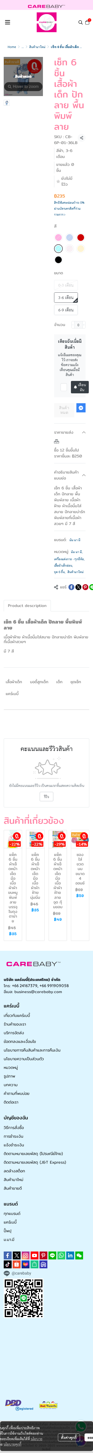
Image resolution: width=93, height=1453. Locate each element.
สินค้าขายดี (13, 1188)
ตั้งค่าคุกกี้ (69, 1437)
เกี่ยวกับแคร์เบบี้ (17, 1015)
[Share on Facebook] (71, 587)
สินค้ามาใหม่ (37, 46)
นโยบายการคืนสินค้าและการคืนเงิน (32, 1050)
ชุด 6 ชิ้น (59, 572)
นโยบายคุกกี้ (12, 1444)
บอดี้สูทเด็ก (39, 682)
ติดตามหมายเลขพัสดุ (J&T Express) (35, 1162)
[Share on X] (78, 587)
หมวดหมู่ (11, 1067)
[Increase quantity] (84, 324)
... (23, 46)
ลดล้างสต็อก (14, 1171)
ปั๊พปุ (7, 1231)
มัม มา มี (74, 539)
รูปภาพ (9, 1076)
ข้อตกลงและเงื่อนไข (20, 1041)
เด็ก (59, 682)
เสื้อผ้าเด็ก (14, 682)
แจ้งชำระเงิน (14, 1145)
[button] (80, 22)
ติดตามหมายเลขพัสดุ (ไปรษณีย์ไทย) (33, 1154)
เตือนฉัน (80, 387)
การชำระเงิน (13, 1136)
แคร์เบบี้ (12, 694)
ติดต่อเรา (11, 1102)
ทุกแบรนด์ (12, 1213)
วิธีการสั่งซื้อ (14, 1128)
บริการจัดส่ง (14, 1033)
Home (12, 46)
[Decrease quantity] (73, 324)
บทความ (11, 1085)
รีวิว (46, 796)
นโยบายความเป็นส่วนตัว (24, 1059)
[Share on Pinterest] (85, 587)
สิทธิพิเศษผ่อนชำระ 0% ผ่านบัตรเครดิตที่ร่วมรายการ (69, 208)
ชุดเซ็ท (75, 682)
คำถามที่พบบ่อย (17, 1093)
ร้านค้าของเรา (15, 1024)
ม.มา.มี (9, 1239)
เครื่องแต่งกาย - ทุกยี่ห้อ (69, 559)
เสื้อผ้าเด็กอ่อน (63, 565)
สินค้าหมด (64, 410)
